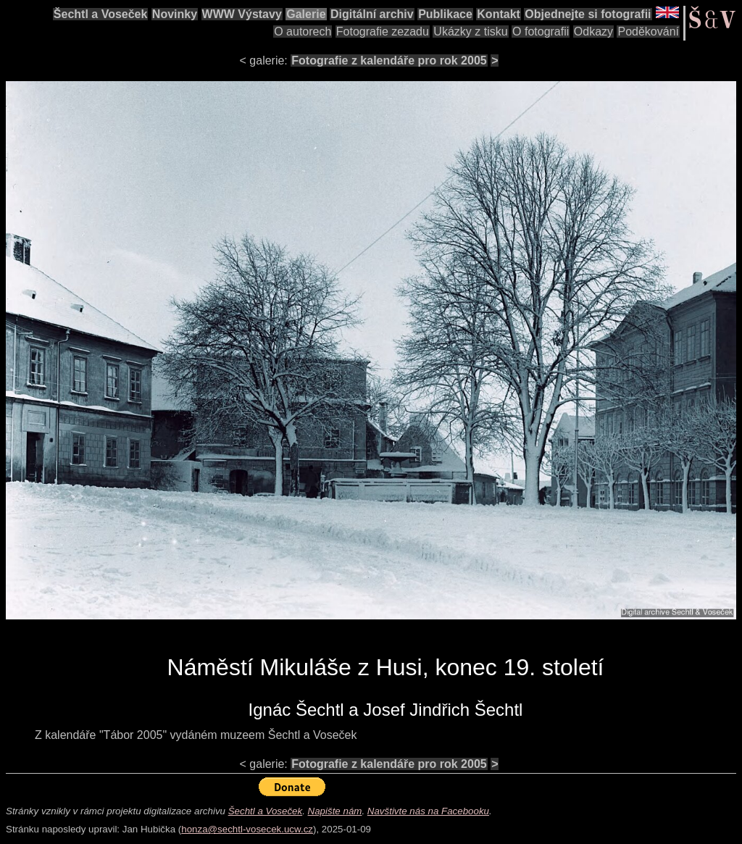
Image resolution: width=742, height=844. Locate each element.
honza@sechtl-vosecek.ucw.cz (247, 829)
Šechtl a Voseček (101, 14)
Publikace (445, 14)
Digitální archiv (372, 14)
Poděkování (648, 31)
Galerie (305, 14)
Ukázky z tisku (470, 31)
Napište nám (335, 811)
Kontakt (498, 14)
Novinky (174, 14)
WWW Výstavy (242, 14)
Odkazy (593, 31)
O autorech (302, 31)
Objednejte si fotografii (588, 14)
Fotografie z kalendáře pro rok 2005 (388, 60)
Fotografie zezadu (382, 31)
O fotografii (540, 31)
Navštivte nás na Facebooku (428, 811)
